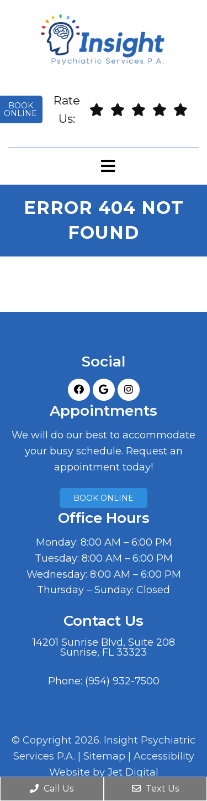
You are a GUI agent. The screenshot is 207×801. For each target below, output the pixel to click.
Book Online (103, 498)
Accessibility (164, 756)
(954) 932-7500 (122, 681)
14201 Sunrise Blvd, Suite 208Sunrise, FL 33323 (104, 647)
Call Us (51, 788)
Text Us (155, 788)
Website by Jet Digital (103, 772)
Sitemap (104, 756)
